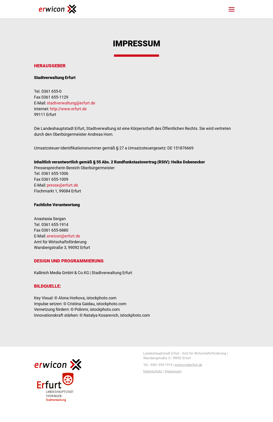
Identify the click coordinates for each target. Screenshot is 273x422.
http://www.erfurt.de (68, 108)
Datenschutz (152, 371)
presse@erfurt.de (62, 185)
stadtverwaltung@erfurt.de (71, 103)
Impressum (173, 371)
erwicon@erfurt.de (63, 236)
